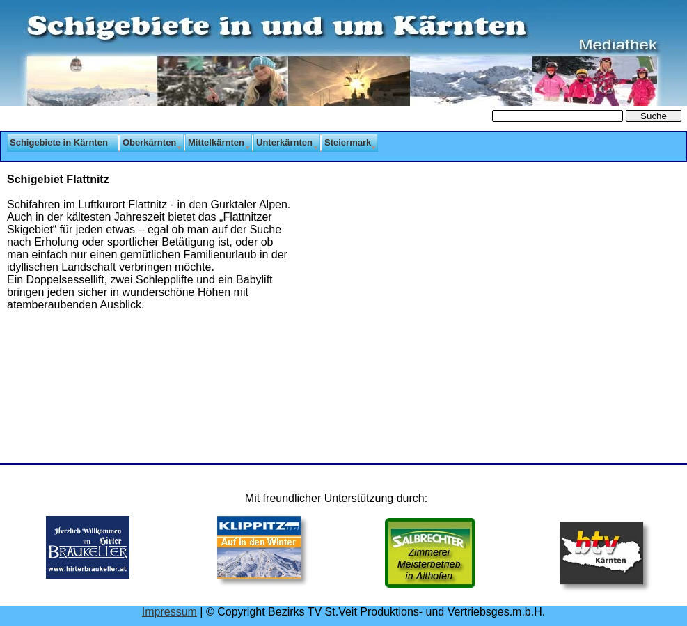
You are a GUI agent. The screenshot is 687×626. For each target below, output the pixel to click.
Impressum (169, 612)
